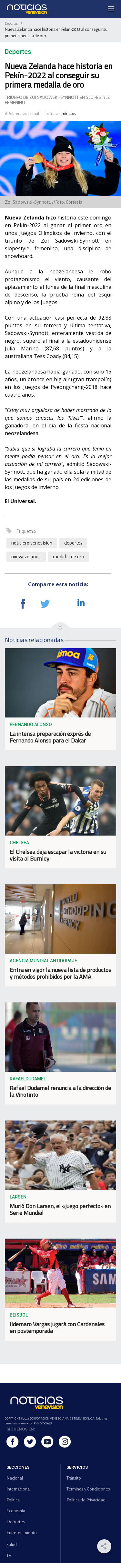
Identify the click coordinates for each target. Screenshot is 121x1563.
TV (8, 1555)
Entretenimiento (21, 1532)
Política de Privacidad (86, 1500)
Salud (11, 1544)
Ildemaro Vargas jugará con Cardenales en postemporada (57, 1327)
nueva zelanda (26, 556)
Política (13, 1500)
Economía (15, 1510)
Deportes (11, 23)
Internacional (18, 1489)
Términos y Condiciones (88, 1489)
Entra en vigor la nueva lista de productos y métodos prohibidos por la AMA (60, 973)
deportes (73, 542)
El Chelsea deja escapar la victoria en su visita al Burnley (58, 855)
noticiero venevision (31, 542)
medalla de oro (68, 556)
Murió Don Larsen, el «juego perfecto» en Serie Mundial (60, 1209)
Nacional (14, 1478)
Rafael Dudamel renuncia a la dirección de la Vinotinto (60, 1091)
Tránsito (73, 1478)
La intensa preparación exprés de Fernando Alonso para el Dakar (50, 737)
